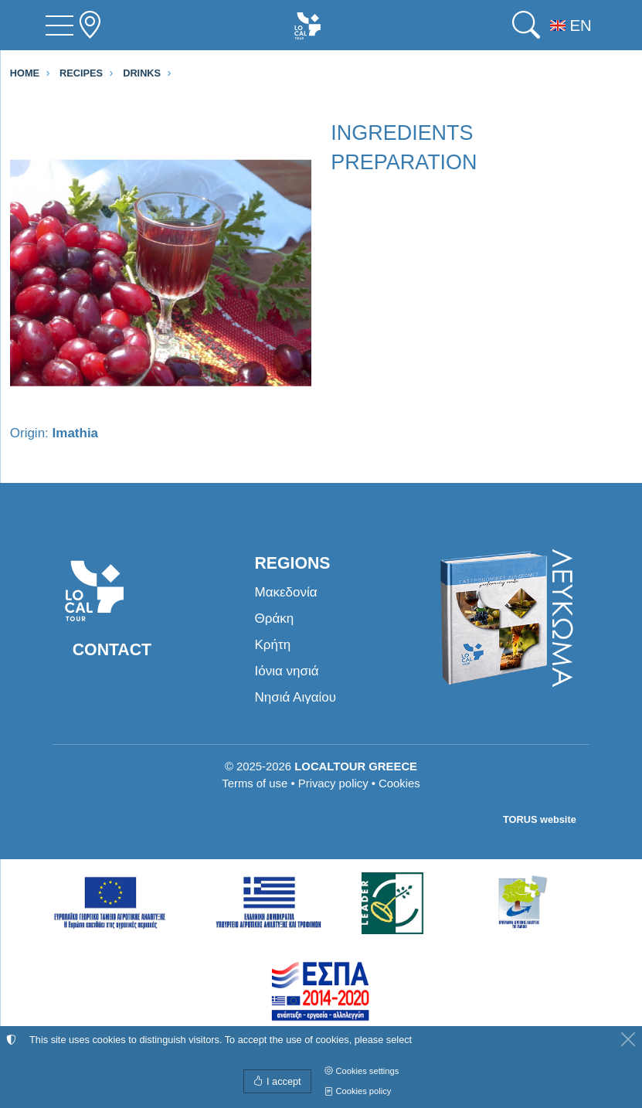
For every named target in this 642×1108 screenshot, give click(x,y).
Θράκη (274, 618)
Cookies (399, 783)
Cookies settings (361, 1071)
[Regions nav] (90, 25)
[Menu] (59, 25)
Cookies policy (357, 1091)
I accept (277, 1081)
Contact (112, 650)
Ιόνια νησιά (287, 671)
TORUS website (539, 819)
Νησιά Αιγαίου (296, 697)
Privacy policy (333, 783)
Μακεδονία (286, 592)
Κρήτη (273, 644)
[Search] (526, 25)
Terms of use (254, 783)
